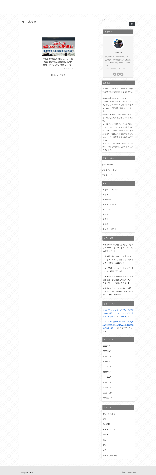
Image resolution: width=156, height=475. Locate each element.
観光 (106, 224)
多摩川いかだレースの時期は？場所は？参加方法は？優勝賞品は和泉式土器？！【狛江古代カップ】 (118, 291)
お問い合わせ (107, 165)
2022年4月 (107, 372)
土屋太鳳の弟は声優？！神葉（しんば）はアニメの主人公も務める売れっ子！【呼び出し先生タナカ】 (118, 259)
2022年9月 (107, 346)
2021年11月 (107, 398)
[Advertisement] (58, 29)
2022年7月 (107, 356)
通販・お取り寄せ (111, 229)
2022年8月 (107, 351)
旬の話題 (108, 199)
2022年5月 (107, 367)
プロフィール (107, 175)
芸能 (106, 219)
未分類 (107, 209)
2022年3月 (107, 377)
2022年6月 (107, 362)
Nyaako (118, 52)
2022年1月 (107, 388)
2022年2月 (107, 382)
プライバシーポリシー (111, 170)
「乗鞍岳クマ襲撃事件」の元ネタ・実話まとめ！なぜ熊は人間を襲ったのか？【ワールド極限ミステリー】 (118, 280)
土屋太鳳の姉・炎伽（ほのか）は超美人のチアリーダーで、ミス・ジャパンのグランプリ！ (118, 248)
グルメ (107, 195)
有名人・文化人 (110, 204)
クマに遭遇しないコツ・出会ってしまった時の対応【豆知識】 (118, 269)
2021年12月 (107, 393)
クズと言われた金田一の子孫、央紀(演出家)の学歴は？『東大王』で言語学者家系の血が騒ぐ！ (118, 313)
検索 (103, 20)
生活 (106, 214)
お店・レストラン (111, 190)
